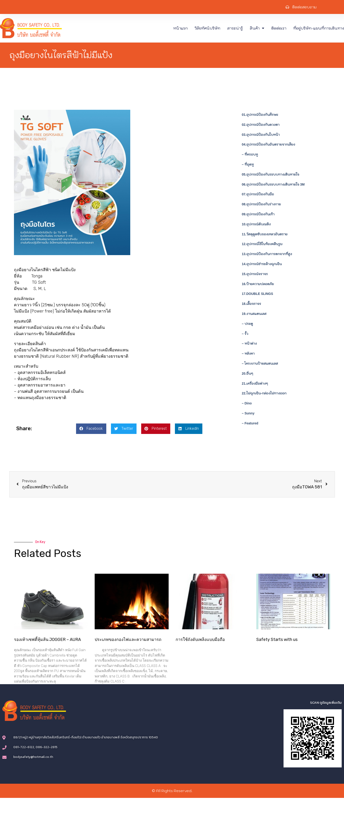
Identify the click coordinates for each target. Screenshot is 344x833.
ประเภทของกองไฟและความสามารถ (128, 639)
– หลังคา (248, 353)
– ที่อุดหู (248, 164)
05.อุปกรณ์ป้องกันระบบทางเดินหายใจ (270, 174)
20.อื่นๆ (247, 373)
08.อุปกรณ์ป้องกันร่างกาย (261, 204)
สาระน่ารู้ (235, 28)
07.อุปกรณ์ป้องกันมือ (258, 194)
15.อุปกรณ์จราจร (255, 274)
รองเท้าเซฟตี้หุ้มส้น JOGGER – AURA (47, 639)
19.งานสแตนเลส (254, 314)
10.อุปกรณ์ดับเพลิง (256, 224)
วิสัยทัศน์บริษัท (207, 28)
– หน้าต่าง (249, 343)
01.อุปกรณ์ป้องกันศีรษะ (260, 115)
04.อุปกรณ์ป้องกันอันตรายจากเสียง (268, 144)
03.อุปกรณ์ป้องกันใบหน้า (261, 135)
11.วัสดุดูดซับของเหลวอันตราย (264, 234)
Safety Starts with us (276, 639)
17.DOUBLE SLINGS (257, 294)
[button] (91, 428)
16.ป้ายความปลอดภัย (258, 284)
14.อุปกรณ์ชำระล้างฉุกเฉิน (262, 264)
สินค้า (257, 28)
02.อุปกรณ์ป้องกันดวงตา (261, 125)
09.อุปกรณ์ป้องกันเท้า (258, 214)
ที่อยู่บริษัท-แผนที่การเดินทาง (318, 28)
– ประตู (247, 324)
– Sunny (248, 413)
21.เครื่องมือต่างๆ (255, 383)
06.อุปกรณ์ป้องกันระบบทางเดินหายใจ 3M (273, 184)
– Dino (247, 403)
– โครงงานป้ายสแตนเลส (260, 363)
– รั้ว (245, 334)
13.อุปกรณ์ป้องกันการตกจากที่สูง (267, 254)
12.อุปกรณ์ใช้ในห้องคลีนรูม (262, 244)
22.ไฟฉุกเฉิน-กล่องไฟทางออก (264, 393)
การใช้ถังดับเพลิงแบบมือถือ (200, 639)
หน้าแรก (180, 28)
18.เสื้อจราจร (251, 304)
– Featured (250, 423)
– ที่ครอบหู (250, 154)
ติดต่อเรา (278, 28)
